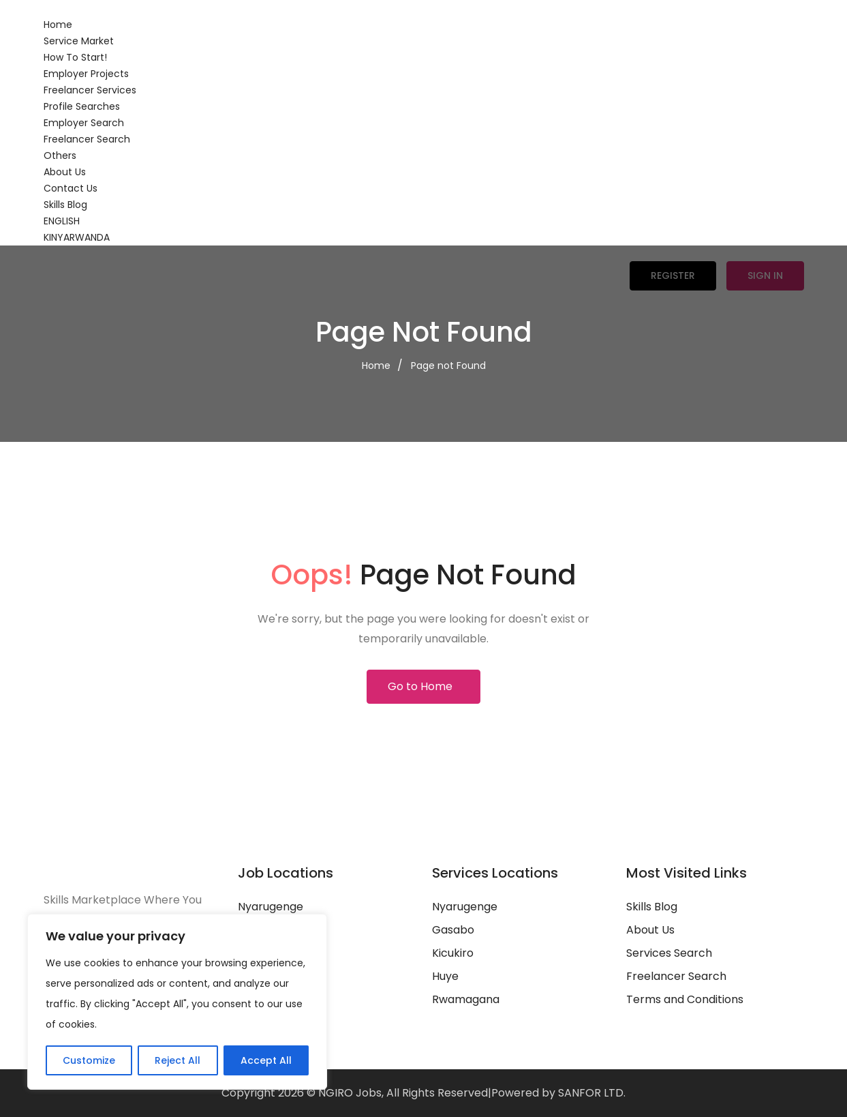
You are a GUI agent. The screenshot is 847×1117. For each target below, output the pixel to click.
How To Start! (75, 57)
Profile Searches (82, 106)
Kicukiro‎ (453, 953)
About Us (65, 172)
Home (58, 24)
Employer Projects (86, 73)
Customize (89, 1060)
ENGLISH (62, 221)
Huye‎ (445, 976)
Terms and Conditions (684, 999)
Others (60, 155)
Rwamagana (465, 999)
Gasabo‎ (453, 930)
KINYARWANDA (77, 237)
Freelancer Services (90, 90)
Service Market (79, 41)
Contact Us (70, 188)
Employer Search (84, 123)
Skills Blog (65, 204)
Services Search (669, 953)
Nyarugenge (270, 906)
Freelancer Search (87, 139)
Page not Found (448, 365)
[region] (177, 1002)
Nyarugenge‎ (464, 906)
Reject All (177, 1060)
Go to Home (420, 686)
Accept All (266, 1060)
